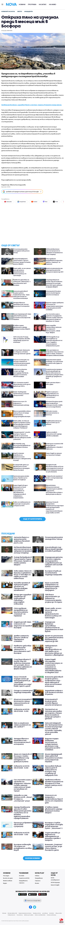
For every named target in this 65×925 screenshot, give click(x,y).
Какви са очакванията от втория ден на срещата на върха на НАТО (21, 503)
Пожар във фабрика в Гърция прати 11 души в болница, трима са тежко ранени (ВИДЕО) (22, 261)
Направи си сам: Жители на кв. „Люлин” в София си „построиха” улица (23, 798)
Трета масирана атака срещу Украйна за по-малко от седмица (21, 477)
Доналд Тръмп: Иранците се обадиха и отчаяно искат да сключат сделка (21, 351)
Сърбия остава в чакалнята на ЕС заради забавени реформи (54, 433)
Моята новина (7, 880)
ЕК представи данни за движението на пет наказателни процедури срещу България (21, 467)
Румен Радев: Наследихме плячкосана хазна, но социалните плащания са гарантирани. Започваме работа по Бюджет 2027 (54, 665)
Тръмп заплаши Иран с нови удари (53, 383)
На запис (42, 4)
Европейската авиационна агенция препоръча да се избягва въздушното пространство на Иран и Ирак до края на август (54, 490)
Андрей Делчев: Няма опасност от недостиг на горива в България (23, 625)
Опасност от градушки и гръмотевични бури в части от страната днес (54, 799)
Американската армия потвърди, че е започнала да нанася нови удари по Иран (54, 362)
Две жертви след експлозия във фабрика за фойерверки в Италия (21, 445)
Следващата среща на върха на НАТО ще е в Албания (53, 422)
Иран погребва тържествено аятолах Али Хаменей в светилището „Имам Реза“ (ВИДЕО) (53, 329)
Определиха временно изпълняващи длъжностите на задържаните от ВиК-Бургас (54, 626)
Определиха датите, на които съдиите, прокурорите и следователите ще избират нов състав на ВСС (54, 561)
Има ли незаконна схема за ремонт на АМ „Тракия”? (22, 725)
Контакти (51, 913)
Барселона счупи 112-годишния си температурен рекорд (21, 403)
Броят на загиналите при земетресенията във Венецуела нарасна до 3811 (54, 270)
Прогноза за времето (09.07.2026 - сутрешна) (23, 824)
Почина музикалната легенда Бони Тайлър (54, 538)
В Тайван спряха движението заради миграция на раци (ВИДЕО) (21, 327)
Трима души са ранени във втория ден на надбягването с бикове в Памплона (54, 446)
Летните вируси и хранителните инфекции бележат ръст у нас (22, 540)
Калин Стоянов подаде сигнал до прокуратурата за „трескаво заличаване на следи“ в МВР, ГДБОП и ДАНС (23, 681)
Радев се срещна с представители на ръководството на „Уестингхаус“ (52, 394)
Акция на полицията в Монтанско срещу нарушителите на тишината (23, 702)
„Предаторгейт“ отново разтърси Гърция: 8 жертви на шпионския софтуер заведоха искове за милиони (22, 435)
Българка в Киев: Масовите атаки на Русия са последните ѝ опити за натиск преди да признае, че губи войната (54, 468)
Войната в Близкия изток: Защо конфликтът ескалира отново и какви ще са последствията (54, 404)
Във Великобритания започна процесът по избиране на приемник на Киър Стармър (54, 251)
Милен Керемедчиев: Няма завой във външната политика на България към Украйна (22, 316)
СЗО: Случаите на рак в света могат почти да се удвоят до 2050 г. (21, 384)
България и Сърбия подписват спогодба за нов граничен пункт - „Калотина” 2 (54, 825)
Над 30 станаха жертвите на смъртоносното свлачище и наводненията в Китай (22, 456)
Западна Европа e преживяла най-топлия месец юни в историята (21, 304)
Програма (32, 4)
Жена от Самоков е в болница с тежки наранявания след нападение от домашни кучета (23, 758)
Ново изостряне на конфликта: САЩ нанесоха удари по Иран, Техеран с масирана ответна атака (55, 352)
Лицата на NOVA (24, 878)
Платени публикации (51, 914)
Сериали (37, 880)
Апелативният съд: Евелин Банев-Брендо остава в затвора (54, 549)
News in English (55, 885)
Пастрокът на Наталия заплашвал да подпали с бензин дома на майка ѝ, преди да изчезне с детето (53, 714)
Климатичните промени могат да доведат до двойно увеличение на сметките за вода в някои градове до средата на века (54, 374)
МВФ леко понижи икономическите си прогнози (52, 412)
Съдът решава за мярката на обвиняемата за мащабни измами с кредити (53, 836)
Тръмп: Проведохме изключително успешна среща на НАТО (21, 393)
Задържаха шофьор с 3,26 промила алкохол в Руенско (54, 692)
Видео (5, 883)
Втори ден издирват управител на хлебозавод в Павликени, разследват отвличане (22, 599)
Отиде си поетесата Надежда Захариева (23, 691)
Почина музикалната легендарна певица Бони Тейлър (21, 250)
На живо (52, 4)
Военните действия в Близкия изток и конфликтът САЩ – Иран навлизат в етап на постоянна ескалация (21, 294)
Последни (6, 875)
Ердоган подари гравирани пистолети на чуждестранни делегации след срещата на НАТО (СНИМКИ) (55, 306)
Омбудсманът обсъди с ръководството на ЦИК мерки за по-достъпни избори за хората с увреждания (54, 650)
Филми (37, 883)
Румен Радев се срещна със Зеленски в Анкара (54, 454)
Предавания (39, 878)
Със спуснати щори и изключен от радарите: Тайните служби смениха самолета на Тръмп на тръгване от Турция (54, 317)
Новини (22, 4)
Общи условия (58, 913)
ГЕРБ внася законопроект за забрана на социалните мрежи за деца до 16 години (53, 598)
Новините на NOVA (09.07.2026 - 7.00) (21, 833)
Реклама (4, 913)
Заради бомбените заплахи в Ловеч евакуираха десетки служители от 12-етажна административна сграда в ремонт (22, 812)
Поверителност (11, 914)
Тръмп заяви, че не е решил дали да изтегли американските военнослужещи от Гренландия (22, 272)
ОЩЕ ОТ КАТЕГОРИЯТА (32, 519)
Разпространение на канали (25, 913)
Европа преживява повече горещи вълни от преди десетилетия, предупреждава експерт (22, 413)
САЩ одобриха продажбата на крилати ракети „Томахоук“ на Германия (54, 261)
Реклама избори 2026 (12, 913)
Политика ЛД (20, 914)
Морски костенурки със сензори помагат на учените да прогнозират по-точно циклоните (21, 362)
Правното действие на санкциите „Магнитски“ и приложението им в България (21, 282)
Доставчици (45, 913)
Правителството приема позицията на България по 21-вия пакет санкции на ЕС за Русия (54, 783)
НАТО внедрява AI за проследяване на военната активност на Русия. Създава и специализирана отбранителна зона (54, 341)
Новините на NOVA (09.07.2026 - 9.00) (21, 710)
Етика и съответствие (40, 914)
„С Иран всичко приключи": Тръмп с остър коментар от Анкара (54, 477)
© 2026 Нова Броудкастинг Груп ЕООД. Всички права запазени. (15, 920)
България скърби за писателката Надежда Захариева (53, 573)
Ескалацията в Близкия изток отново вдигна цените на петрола (53, 292)
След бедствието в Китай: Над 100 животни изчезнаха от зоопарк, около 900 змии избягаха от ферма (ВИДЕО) (54, 283)
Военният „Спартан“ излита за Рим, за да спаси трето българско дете (53, 847)
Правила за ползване (28, 914)
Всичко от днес (8, 878)
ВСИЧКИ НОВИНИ (32, 858)
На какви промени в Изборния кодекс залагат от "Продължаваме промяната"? (22, 586)
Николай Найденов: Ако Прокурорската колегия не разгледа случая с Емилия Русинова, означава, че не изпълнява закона (53, 728)
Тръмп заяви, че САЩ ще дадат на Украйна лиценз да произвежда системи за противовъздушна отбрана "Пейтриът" (21, 424)
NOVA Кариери (55, 882)
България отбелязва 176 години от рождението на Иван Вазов (23, 847)
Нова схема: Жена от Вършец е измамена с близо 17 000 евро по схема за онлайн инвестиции (23, 574)
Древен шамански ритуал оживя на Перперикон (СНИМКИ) (21, 638)
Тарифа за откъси (37, 913)
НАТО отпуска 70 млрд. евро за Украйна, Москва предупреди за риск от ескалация (21, 339)
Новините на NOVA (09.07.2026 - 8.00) (21, 767)
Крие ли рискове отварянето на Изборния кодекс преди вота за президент (52, 586)
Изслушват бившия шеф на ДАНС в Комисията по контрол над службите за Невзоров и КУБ (53, 770)
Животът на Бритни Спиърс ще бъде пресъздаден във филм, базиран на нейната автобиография (21, 373)
